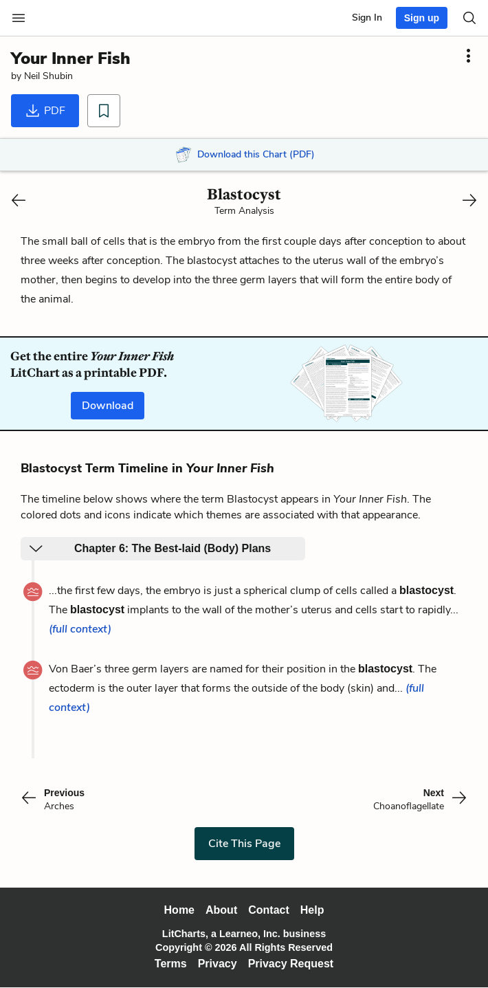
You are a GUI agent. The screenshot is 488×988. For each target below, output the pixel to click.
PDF (45, 110)
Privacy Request (291, 963)
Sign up (421, 17)
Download (107, 405)
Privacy (217, 963)
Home (179, 910)
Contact (268, 910)
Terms (171, 963)
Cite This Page (244, 843)
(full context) (80, 629)
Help (312, 910)
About (221, 910)
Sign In (367, 17)
